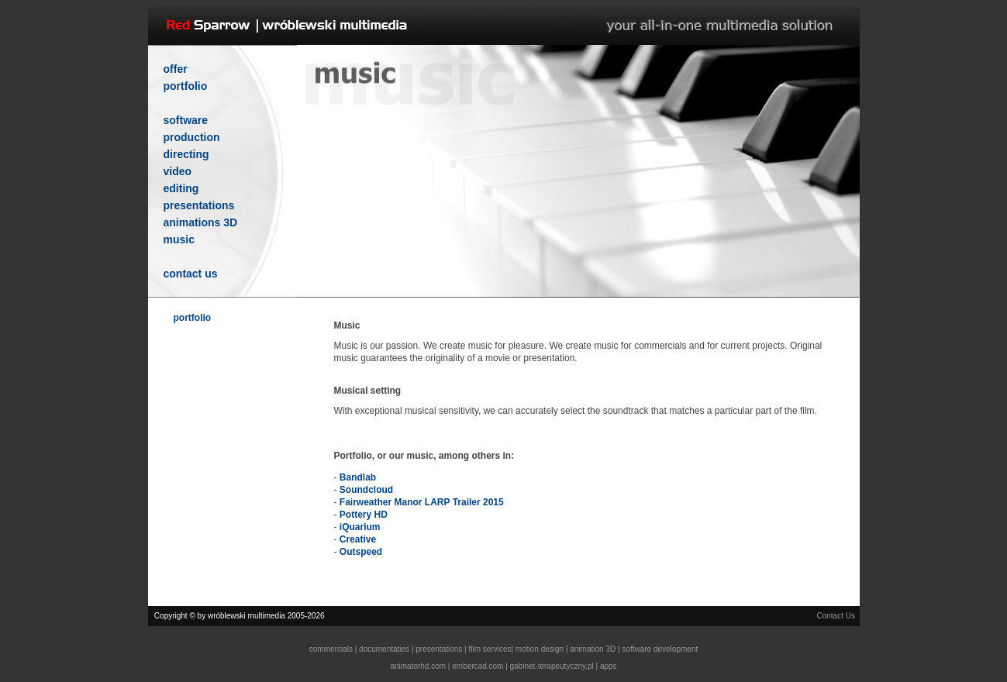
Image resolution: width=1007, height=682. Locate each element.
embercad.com (477, 666)
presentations (199, 205)
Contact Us (835, 615)
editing (181, 188)
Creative (358, 539)
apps (608, 666)
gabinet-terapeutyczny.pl (552, 666)
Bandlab (358, 477)
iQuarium (360, 527)
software (186, 120)
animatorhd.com (418, 666)
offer (176, 69)
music (179, 239)
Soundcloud (366, 489)
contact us (191, 273)
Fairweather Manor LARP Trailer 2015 (422, 502)
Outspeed (361, 551)
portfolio (186, 86)
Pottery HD (364, 514)
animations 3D (201, 222)
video (178, 171)
